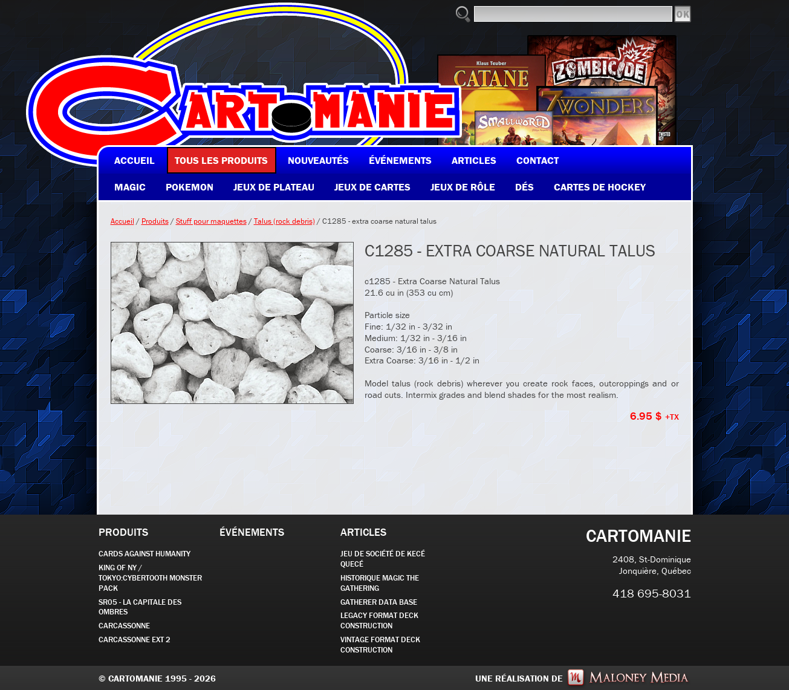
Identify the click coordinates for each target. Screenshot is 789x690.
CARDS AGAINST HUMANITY (144, 553)
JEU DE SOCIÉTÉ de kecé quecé (382, 558)
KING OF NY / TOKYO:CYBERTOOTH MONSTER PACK (150, 577)
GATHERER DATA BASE (378, 602)
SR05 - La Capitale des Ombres (140, 607)
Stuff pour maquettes (211, 221)
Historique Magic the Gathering (379, 583)
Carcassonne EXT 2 (134, 639)
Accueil (122, 221)
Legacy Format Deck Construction (379, 620)
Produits (155, 221)
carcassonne (124, 625)
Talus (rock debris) (284, 221)
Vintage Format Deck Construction (380, 644)
